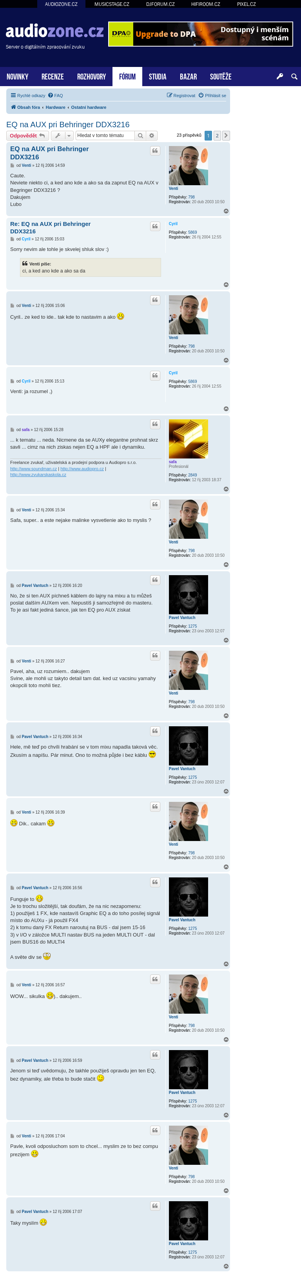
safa (173, 462)
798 (191, 197)
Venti (173, 188)
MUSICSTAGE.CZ (111, 4)
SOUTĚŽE (221, 76)
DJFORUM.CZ (160, 4)
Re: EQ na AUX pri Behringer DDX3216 (50, 227)
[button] (226, 135)
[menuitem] (55, 95)
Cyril (173, 224)
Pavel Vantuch (182, 617)
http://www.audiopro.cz (82, 468)
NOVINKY (17, 76)
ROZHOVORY (91, 76)
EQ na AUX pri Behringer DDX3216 (68, 124)
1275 (192, 626)
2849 (192, 475)
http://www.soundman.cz (33, 468)
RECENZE (53, 76)
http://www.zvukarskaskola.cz (38, 474)
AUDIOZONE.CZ (61, 4)
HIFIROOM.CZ (205, 4)
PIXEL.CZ (246, 4)
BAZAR (188, 76)
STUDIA (158, 76)
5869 (192, 232)
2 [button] (217, 135)
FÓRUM (127, 76)
